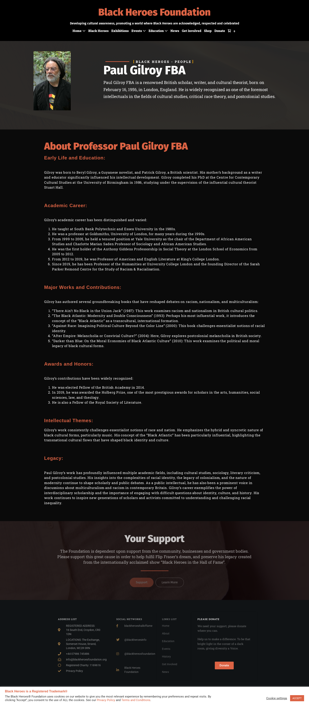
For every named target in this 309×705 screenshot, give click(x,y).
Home (79, 31)
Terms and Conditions (135, 700)
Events (138, 31)
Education (158, 31)
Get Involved (191, 31)
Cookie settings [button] (276, 698)
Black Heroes (98, 31)
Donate (219, 31)
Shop (208, 31)
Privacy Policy (106, 700)
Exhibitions (120, 31)
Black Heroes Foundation (154, 12)
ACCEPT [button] (297, 698)
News (174, 31)
